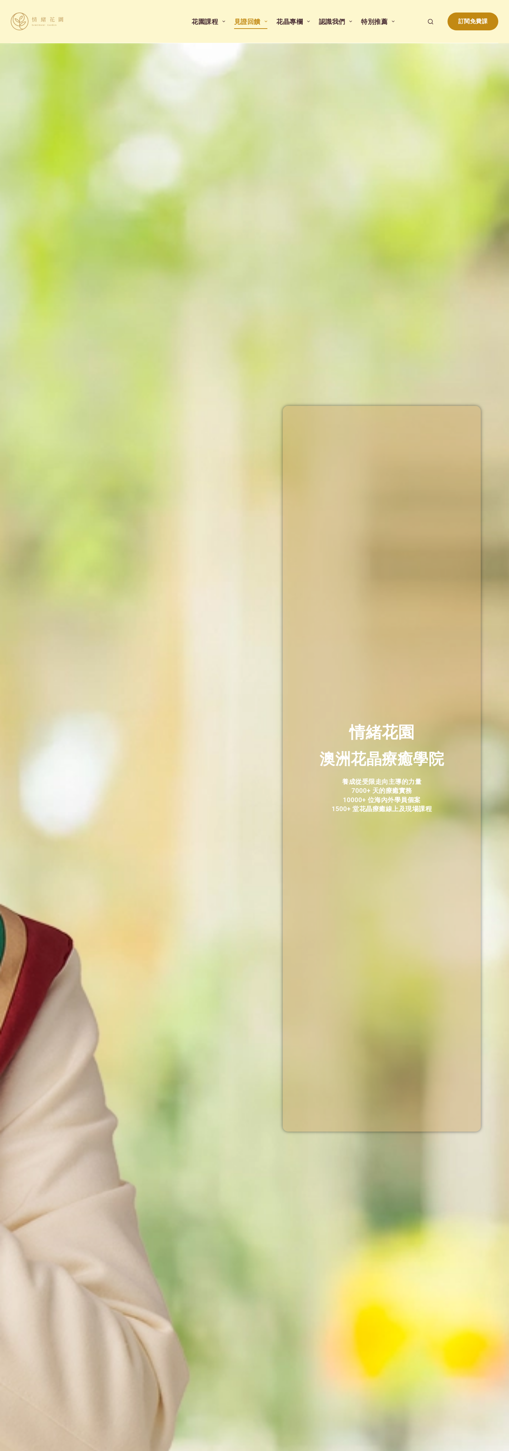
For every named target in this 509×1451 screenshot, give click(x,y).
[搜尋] (430, 21)
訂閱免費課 (473, 21)
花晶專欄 (294, 21)
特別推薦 (379, 21)
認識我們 (337, 21)
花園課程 (210, 21)
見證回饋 (252, 21)
